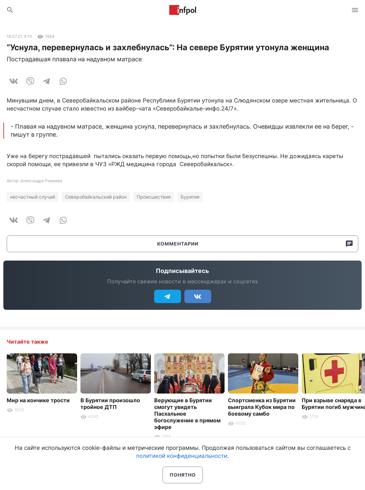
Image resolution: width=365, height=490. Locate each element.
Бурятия (190, 197)
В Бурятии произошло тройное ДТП (110, 403)
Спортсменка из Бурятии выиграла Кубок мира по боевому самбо (262, 407)
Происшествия (154, 197)
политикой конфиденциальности (181, 455)
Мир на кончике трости (38, 400)
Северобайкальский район (96, 197)
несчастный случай (32, 197)
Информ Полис (182, 10)
